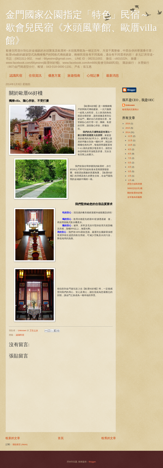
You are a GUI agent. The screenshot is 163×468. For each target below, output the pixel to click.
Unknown (130, 105)
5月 (130, 162)
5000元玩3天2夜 (135, 188)
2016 (128, 123)
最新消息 (112, 75)
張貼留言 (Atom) (19, 444)
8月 (130, 153)
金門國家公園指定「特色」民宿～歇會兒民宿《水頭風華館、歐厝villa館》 (81, 27)
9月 (130, 149)
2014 (128, 132)
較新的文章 (13, 438)
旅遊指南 (73, 75)
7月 (130, 158)
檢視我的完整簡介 (130, 109)
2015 (128, 128)
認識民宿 (15, 75)
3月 (130, 171)
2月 (130, 176)
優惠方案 (54, 75)
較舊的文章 (108, 438)
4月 (130, 167)
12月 (130, 136)
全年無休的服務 (134, 197)
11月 (130, 140)
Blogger (92, 461)
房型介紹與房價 (134, 184)
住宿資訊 (35, 75)
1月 (130, 180)
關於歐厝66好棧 (134, 193)
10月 (130, 145)
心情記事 (93, 75)
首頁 (61, 438)
